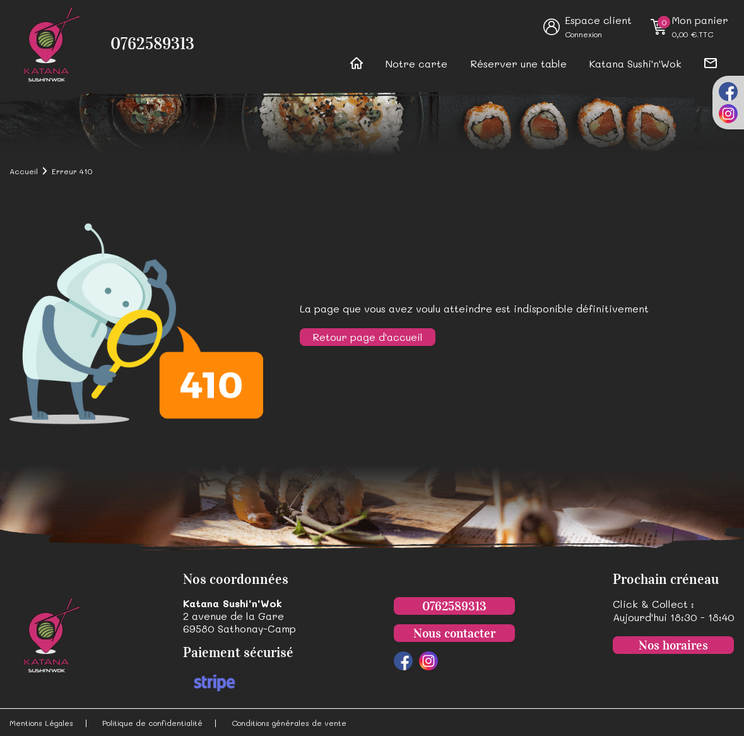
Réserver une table (518, 63)
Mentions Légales (41, 723)
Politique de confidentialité (152, 723)
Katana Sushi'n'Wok (635, 63)
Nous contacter (454, 633)
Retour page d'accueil (367, 336)
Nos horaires (673, 645)
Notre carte (416, 63)
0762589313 (152, 44)
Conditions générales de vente (289, 723)
